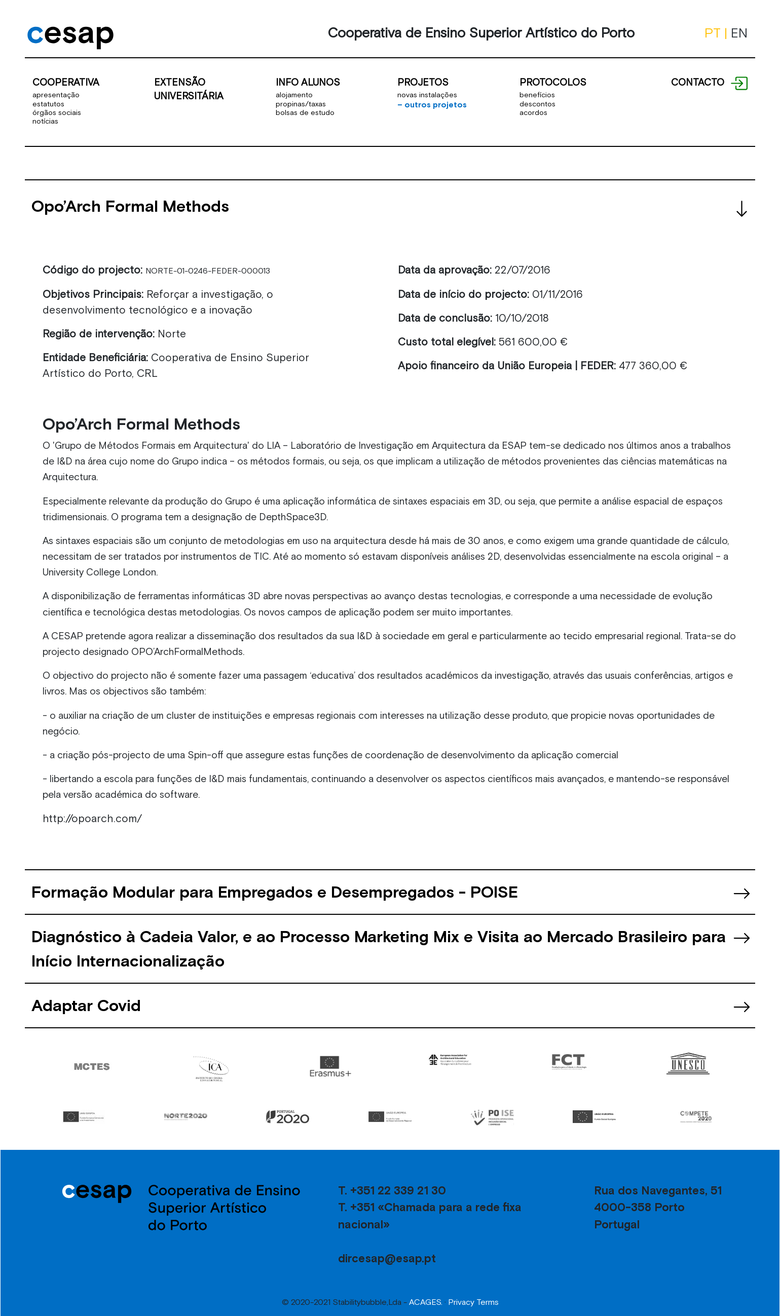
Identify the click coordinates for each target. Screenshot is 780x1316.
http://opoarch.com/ (92, 818)
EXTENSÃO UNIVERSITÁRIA (189, 88)
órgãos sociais (56, 112)
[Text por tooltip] (739, 82)
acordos (533, 112)
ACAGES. (425, 1301)
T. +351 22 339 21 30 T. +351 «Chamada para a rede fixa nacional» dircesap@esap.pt (430, 1224)
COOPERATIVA (65, 82)
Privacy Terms (473, 1301)
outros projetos (432, 104)
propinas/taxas (301, 104)
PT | (717, 33)
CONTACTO (697, 82)
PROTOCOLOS (552, 82)
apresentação (56, 95)
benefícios (537, 95)
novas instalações (427, 95)
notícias (45, 121)
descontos (537, 104)
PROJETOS (423, 82)
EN (739, 33)
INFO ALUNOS (308, 82)
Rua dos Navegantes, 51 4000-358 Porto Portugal (658, 1207)
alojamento (294, 95)
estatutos (48, 104)
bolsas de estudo (305, 112)
